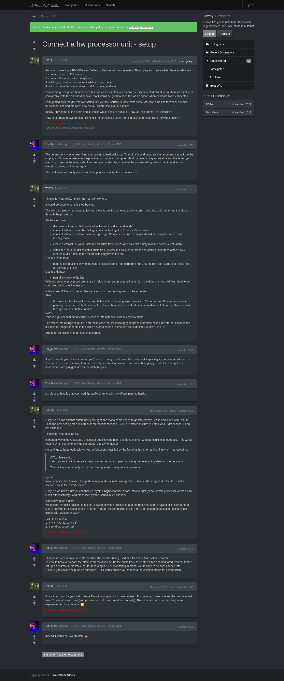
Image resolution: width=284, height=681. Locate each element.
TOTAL (49, 60)
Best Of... (214, 85)
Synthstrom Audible (44, 5)
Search (110, 5)
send (65, 128)
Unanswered (229, 61)
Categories (72, 5)
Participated (217, 69)
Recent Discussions (220, 52)
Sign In (250, 5)
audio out (89, 128)
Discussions (92, 5)
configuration (76, 128)
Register (61, 654)
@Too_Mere (57, 457)
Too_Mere (51, 144)
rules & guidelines (141, 27)
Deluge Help (187, 62)
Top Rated (216, 77)
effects (57, 128)
